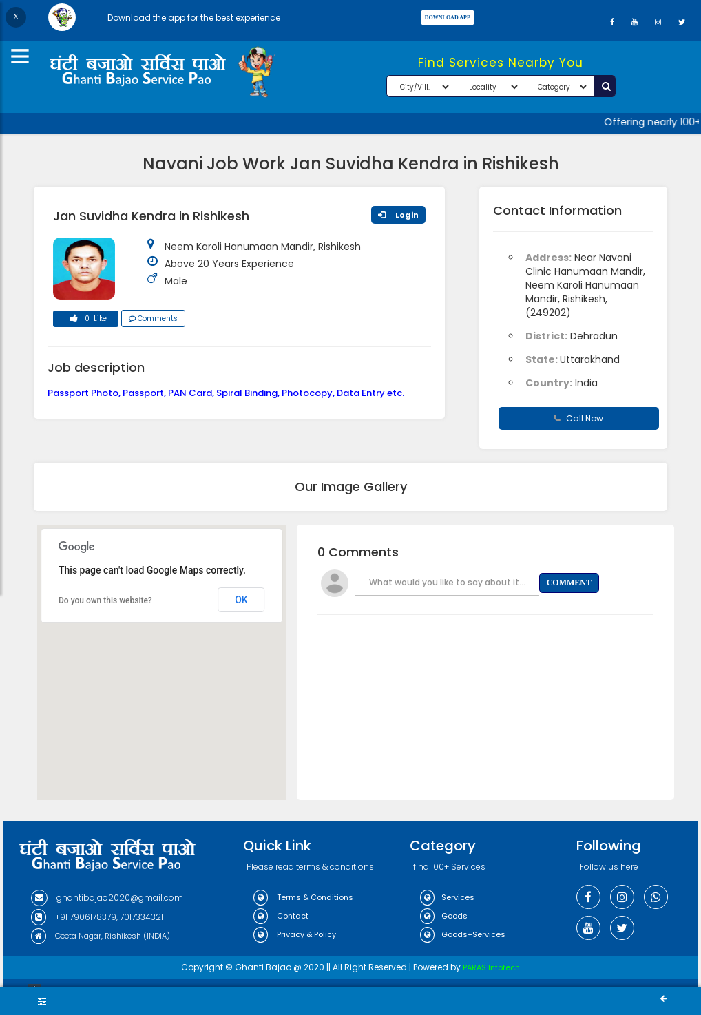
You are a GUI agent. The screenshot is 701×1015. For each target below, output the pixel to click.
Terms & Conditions (303, 897)
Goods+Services (462, 934)
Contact (280, 915)
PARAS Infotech (491, 967)
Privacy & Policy (294, 934)
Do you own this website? (105, 600)
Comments (153, 318)
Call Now (578, 418)
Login (398, 214)
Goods (444, 915)
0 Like (86, 320)
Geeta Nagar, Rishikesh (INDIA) (100, 935)
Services (447, 897)
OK (241, 599)
